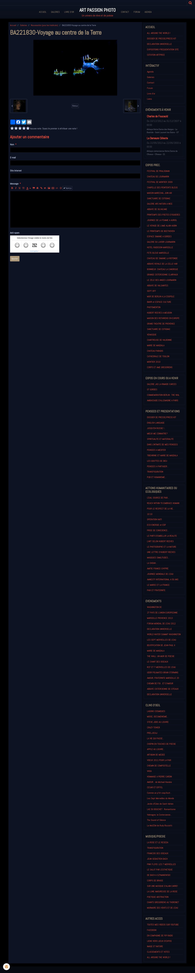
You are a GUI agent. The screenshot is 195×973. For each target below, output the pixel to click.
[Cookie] (6, 966)
